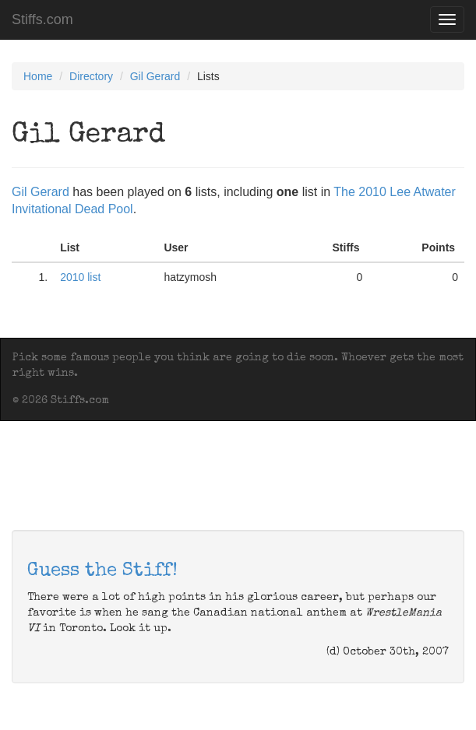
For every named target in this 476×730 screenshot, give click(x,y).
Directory (91, 76)
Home (37, 76)
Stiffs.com (42, 19)
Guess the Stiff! (102, 571)
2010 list (80, 277)
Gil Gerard (155, 76)
